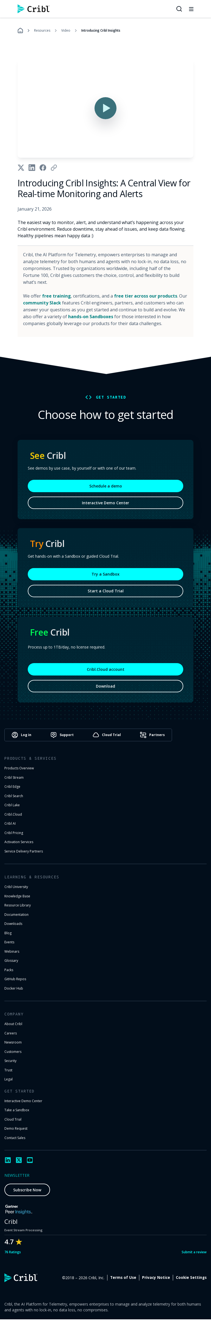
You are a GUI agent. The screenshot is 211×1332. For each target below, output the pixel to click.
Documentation (16, 914)
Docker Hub (13, 988)
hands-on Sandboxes (90, 317)
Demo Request (15, 1128)
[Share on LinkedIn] (32, 167)
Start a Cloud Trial (106, 596)
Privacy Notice (156, 1277)
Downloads (13, 923)
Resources (42, 30)
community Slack (42, 303)
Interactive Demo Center (105, 508)
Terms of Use (123, 1277)
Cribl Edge (12, 786)
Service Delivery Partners (23, 851)
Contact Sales (14, 1137)
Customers (12, 1051)
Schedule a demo (105, 491)
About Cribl (13, 1024)
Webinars (11, 951)
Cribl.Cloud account (105, 674)
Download (105, 691)
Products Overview (19, 768)
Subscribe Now (27, 1189)
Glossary (11, 960)
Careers (10, 1033)
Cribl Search (13, 796)
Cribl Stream (14, 777)
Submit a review (194, 1252)
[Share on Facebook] (43, 167)
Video (65, 30)
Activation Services (18, 842)
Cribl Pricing (13, 832)
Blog (8, 933)
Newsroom (13, 1042)
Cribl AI (10, 823)
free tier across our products (145, 296)
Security (10, 1060)
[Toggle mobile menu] (191, 8)
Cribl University (16, 886)
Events (9, 942)
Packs (8, 970)
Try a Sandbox (105, 579)
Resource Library (17, 905)
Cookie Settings (191, 1277)
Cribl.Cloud (13, 814)
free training (56, 296)
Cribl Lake (12, 805)
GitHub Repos (15, 979)
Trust (8, 1070)
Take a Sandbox (16, 1110)
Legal (8, 1079)
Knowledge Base (17, 896)
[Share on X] (21, 167)
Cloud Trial (12, 1119)
